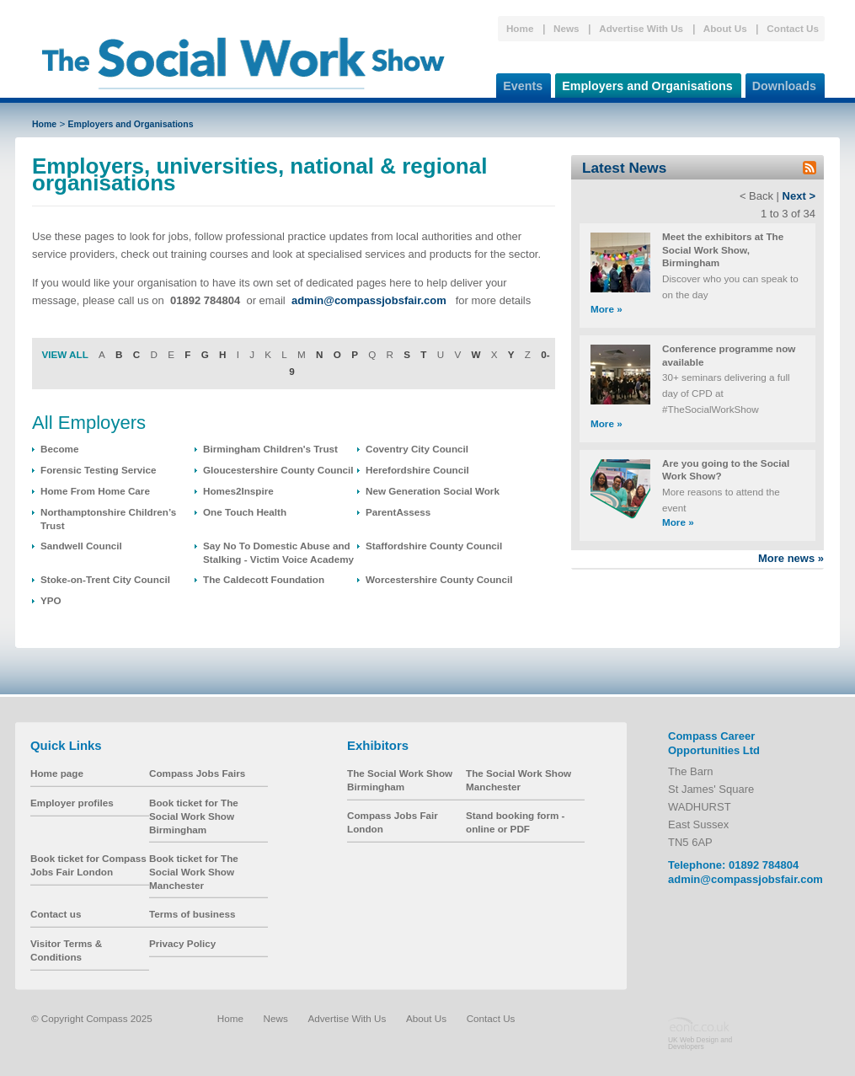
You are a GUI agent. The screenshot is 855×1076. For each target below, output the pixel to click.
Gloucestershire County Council (278, 469)
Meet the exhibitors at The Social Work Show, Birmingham (722, 249)
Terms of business (192, 913)
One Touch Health (244, 511)
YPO (50, 600)
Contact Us (793, 28)
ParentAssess (398, 511)
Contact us (55, 913)
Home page (56, 773)
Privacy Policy (182, 943)
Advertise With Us (641, 28)
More (606, 308)
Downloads (780, 83)
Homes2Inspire (238, 490)
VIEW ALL (64, 354)
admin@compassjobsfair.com (745, 879)
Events (519, 83)
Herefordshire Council (417, 469)
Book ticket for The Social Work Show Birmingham (193, 815)
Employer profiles (72, 802)
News (566, 28)
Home (519, 28)
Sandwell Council (81, 545)
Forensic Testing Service (98, 469)
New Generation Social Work (433, 490)
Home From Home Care (95, 490)
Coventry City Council (417, 448)
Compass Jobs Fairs (197, 773)
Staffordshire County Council (434, 545)
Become (59, 448)
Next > (799, 196)
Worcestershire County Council (439, 579)
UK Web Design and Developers (700, 1043)
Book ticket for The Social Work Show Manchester (193, 871)
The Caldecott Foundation (263, 579)
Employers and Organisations (644, 83)
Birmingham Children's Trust (270, 448)
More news (791, 558)
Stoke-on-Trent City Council (105, 579)
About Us (725, 28)
